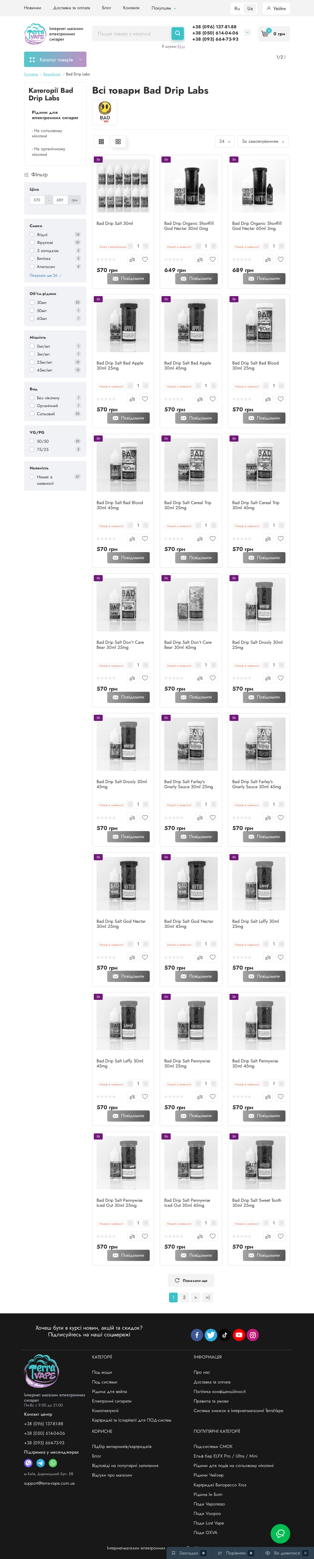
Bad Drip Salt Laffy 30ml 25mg (255, 924)
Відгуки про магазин (112, 1475)
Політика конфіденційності (219, 1391)
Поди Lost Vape (209, 1523)
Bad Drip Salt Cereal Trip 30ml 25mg (187, 505)
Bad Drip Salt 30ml (115, 223)
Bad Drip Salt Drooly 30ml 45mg (122, 784)
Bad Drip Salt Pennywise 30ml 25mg (187, 1063)
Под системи (104, 1382)
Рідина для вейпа (109, 1391)
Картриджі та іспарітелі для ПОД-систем (131, 1420)
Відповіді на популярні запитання (125, 1465)
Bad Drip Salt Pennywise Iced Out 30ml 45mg (187, 1203)
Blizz (181, 46)
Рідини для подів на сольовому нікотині (233, 1465)
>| (208, 1297)
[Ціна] (37, 200)
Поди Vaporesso (209, 1504)
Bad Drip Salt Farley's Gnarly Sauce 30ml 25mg (188, 784)
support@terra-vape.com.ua (49, 1483)
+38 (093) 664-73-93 (215, 39)
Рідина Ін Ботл (208, 1494)
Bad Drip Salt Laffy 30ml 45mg (120, 1063)
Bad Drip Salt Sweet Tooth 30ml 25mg (256, 1203)
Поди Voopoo (207, 1513)
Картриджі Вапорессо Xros (220, 1485)
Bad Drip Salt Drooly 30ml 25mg (257, 645)
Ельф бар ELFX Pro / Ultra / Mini (225, 1456)
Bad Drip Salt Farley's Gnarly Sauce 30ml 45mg (256, 784)
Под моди (102, 1372)
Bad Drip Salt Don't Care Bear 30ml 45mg (188, 645)
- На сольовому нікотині (47, 133)
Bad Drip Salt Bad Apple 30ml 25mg (120, 366)
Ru (237, 8)
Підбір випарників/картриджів (121, 1446)
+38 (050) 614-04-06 (215, 33)
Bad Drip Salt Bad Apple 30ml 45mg (187, 366)
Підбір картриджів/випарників (177, 59)
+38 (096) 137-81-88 (214, 27)
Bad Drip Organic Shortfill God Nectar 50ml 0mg (189, 226)
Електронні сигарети (112, 1401)
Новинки (32, 7)
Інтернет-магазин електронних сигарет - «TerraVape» (157, 1548)
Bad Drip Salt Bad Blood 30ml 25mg (255, 366)
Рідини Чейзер (209, 1475)
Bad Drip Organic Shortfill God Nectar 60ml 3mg (257, 226)
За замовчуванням (263, 141)
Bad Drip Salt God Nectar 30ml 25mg (121, 924)
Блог (106, 7)
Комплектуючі (105, 1410)
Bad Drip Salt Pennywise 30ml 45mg (255, 1063)
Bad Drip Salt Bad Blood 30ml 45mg (120, 505)
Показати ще (191, 1280)
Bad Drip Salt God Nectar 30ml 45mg (188, 924)
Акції (225, 59)
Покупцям (164, 8)
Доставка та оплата (71, 7)
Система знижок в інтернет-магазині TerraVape (238, 1410)
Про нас (202, 1372)
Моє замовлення (115, 59)
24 (224, 141)
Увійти (276, 8)
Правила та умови (211, 1401)
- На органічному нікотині (48, 151)
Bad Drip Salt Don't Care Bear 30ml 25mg (120, 645)
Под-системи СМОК (213, 1446)
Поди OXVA (205, 1532)
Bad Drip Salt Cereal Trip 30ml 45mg (255, 505)
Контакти (131, 7)
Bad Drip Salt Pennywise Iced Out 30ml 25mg (119, 1203)
